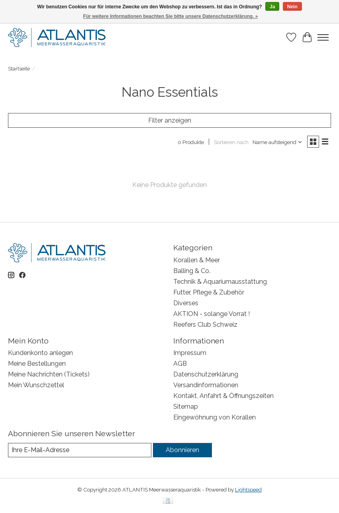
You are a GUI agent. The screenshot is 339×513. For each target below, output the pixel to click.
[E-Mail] (79, 450)
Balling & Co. (191, 271)
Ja (272, 7)
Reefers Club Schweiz (205, 324)
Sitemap (185, 406)
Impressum (189, 353)
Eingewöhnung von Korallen (214, 417)
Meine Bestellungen (37, 363)
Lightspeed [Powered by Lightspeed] (248, 489)
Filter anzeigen (169, 120)
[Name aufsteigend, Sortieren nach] (277, 142)
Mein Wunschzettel (36, 385)
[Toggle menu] (323, 37)
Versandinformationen (205, 385)
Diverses (185, 303)
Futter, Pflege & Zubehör (208, 292)
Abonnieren (182, 450)
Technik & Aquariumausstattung (220, 281)
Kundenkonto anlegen (40, 353)
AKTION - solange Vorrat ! (211, 314)
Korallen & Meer (196, 260)
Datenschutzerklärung (205, 374)
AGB (180, 363)
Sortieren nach (231, 142)
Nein (292, 7)
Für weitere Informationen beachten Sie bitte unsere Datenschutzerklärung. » (170, 16)
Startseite (19, 68)
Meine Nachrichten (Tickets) (49, 374)
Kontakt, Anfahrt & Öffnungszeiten (223, 396)
